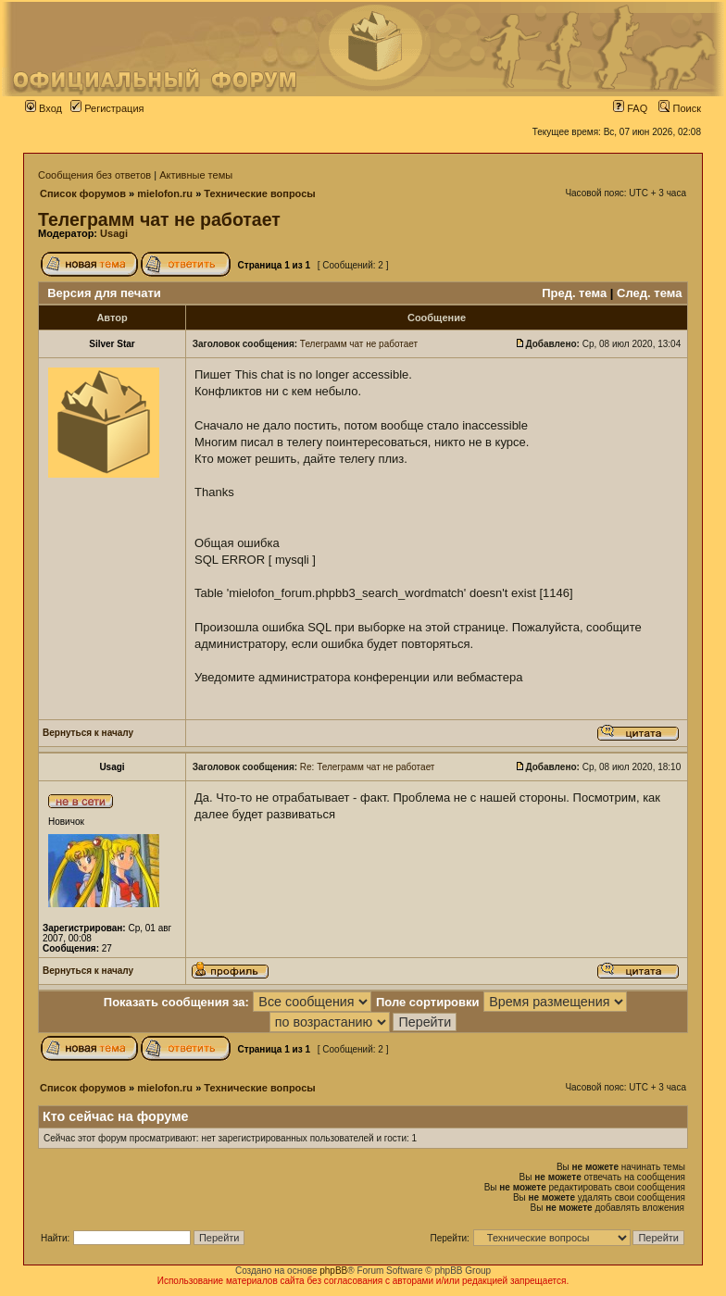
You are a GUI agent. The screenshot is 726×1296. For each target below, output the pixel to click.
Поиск (679, 108)
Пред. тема (574, 293)
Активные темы (195, 175)
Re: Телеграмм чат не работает (367, 767)
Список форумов (83, 193)
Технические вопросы (259, 193)
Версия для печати (104, 293)
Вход (43, 108)
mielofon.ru (165, 193)
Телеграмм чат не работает (159, 219)
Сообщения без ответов (94, 175)
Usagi (114, 233)
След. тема (649, 293)
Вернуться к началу (88, 733)
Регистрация (107, 108)
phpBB (333, 1270)
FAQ (630, 108)
